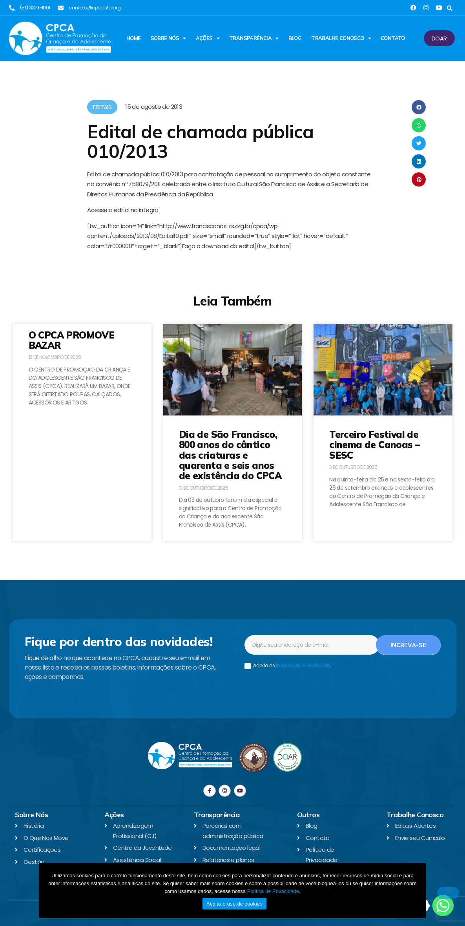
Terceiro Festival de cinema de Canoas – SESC (374, 444)
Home (133, 38)
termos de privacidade (303, 665)
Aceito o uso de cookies (234, 904)
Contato (393, 38)
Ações (207, 38)
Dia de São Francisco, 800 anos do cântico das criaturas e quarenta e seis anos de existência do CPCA (230, 455)
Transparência (254, 38)
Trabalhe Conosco (341, 38)
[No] (448, 893)
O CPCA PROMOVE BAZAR (72, 340)
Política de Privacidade (273, 891)
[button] (449, 8)
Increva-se (408, 645)
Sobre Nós (168, 38)
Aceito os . (287, 665)
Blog (295, 38)
